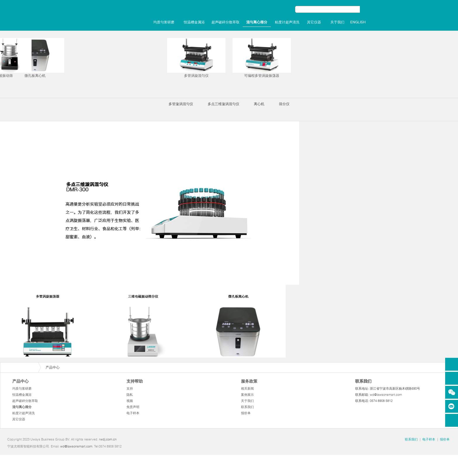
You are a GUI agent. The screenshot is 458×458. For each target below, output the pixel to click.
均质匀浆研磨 (163, 22)
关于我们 (337, 22)
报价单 (246, 413)
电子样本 (132, 413)
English (358, 22)
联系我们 (247, 407)
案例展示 (247, 395)
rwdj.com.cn (108, 439)
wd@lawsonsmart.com (386, 395)
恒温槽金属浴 (194, 22)
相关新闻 (247, 388)
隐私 (129, 395)
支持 (129, 388)
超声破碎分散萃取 (225, 22)
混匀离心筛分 (256, 22)
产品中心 (20, 381)
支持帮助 (134, 381)
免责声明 (132, 407)
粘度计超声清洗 (287, 22)
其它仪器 (314, 22)
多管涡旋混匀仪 (196, 58)
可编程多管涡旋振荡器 (262, 58)
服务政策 (249, 381)
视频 (129, 401)
